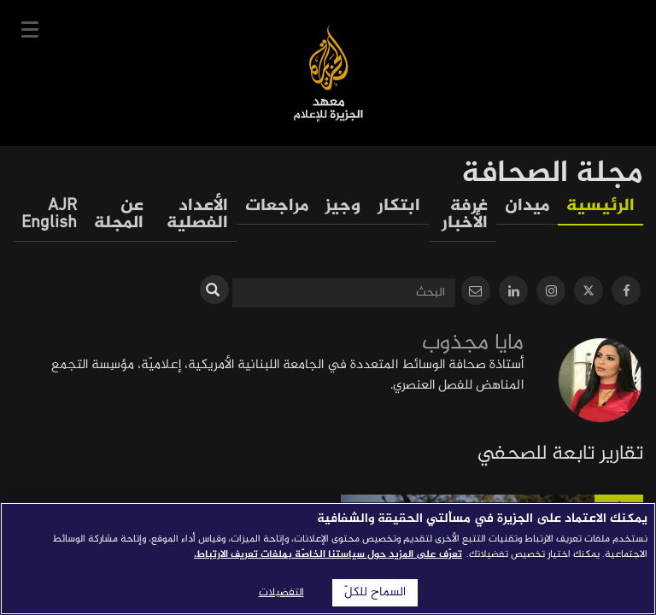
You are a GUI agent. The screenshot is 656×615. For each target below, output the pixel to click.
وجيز (342, 206)
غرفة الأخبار (465, 214)
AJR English (49, 214)
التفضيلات (281, 592)
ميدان (527, 206)
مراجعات (276, 206)
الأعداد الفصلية (197, 214)
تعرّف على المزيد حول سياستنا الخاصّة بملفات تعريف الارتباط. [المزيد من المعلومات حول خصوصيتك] (328, 554)
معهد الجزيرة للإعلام (328, 73)
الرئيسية (600, 206)
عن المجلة (119, 214)
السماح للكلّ (375, 593)
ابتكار (399, 206)
